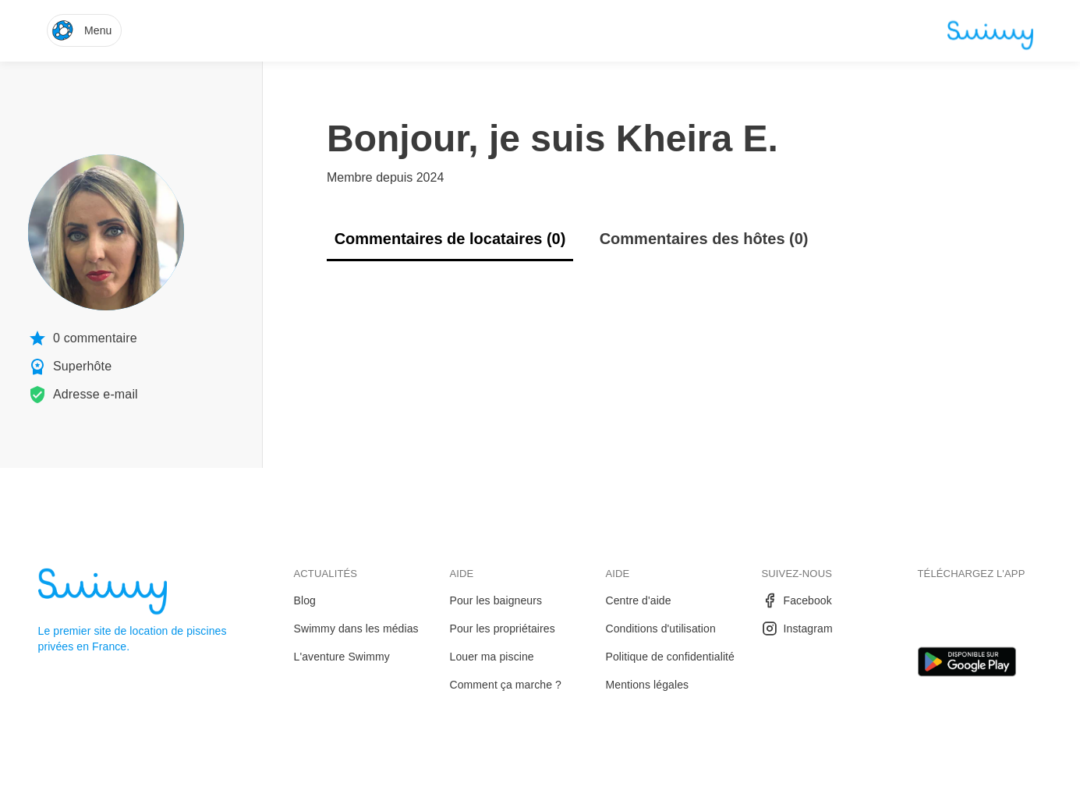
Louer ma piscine (492, 656)
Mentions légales (647, 684)
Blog (305, 600)
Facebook (797, 600)
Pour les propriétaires (502, 628)
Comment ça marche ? (506, 684)
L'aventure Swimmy (342, 656)
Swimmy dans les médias (356, 628)
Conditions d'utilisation (661, 628)
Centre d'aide (638, 600)
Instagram (797, 628)
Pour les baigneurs (496, 600)
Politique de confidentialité (670, 656)
